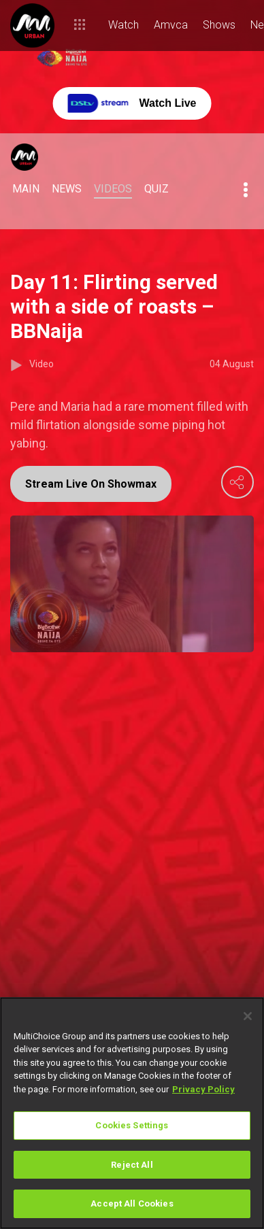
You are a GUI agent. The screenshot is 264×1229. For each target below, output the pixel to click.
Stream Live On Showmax (90, 483)
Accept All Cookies (131, 1203)
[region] (132, 1113)
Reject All (131, 1165)
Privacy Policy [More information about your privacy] (203, 1089)
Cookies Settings (131, 1125)
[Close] (248, 1016)
